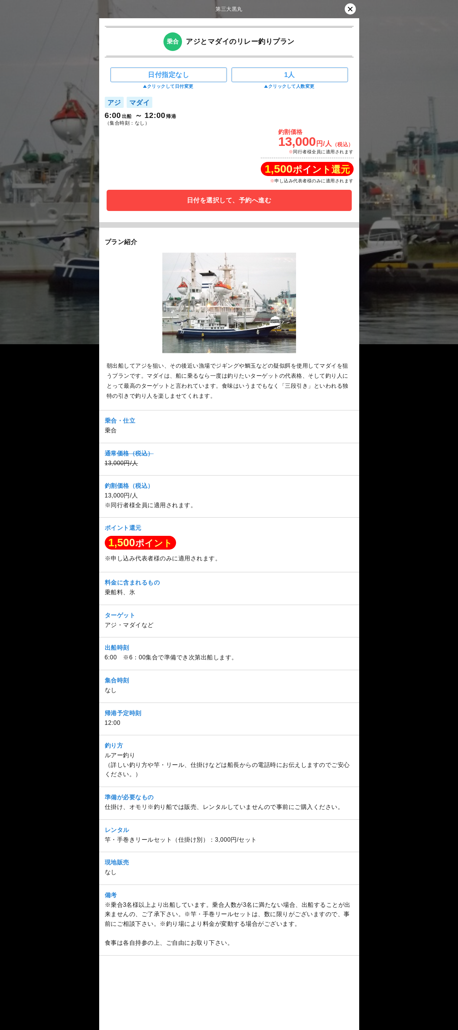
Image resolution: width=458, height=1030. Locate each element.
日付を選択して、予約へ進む (229, 200)
